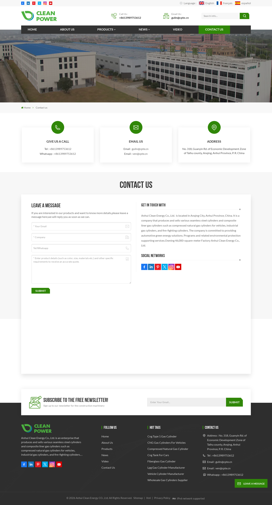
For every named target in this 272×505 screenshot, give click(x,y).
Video (177, 29)
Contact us (214, 29)
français (224, 3)
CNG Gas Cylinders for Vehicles (166, 442)
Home (32, 29)
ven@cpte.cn (140, 153)
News (143, 29)
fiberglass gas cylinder (161, 461)
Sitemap (138, 497)
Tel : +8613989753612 (220, 455)
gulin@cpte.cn (180, 17)
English (206, 3)
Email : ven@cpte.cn (219, 468)
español (243, 3)
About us (67, 29)
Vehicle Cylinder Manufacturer (165, 473)
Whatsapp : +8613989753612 (225, 474)
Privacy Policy (162, 497)
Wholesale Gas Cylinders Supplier (167, 480)
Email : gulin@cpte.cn (219, 461)
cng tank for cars (158, 455)
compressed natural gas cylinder (167, 448)
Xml (148, 497)
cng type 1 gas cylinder (162, 436)
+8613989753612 (130, 17)
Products (105, 29)
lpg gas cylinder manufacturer (166, 467)
